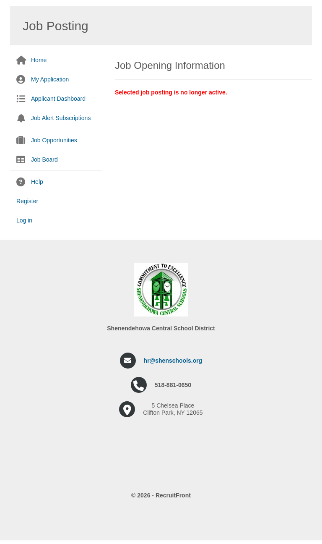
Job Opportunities (54, 140)
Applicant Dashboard (58, 98)
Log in (24, 220)
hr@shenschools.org (173, 360)
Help (37, 181)
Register (27, 201)
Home (39, 60)
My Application (50, 79)
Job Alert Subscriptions (61, 118)
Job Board (44, 159)
